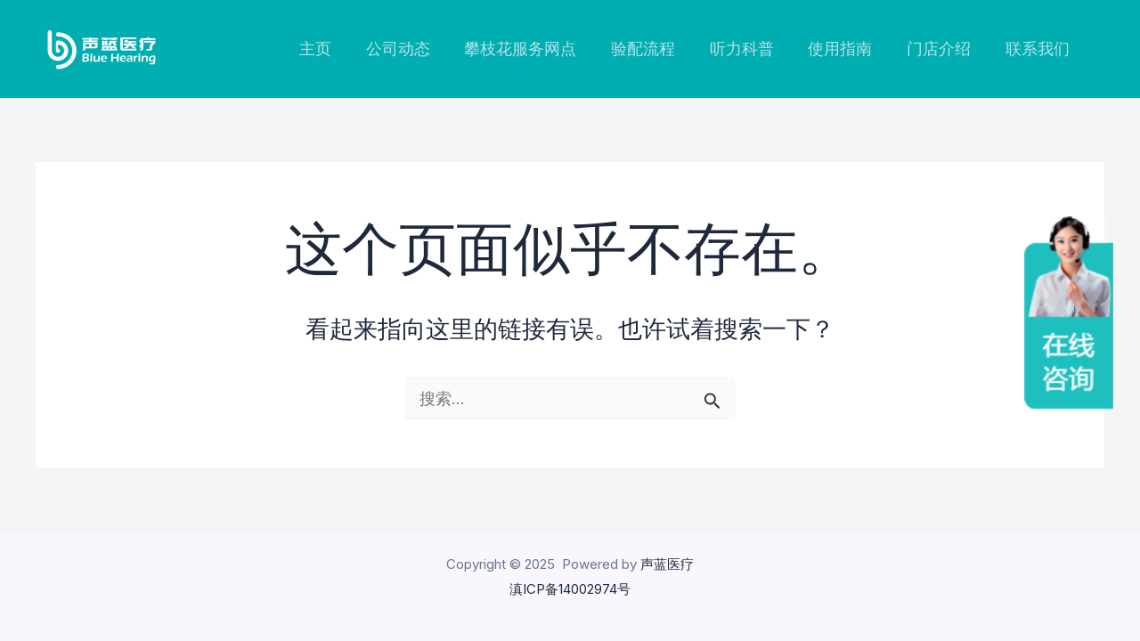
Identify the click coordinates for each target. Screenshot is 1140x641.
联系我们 (1038, 48)
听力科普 (750, 48)
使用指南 (846, 48)
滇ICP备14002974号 (570, 588)
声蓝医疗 (667, 564)
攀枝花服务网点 (533, 48)
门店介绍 (942, 48)
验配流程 (654, 48)
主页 (333, 48)
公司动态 (413, 48)
